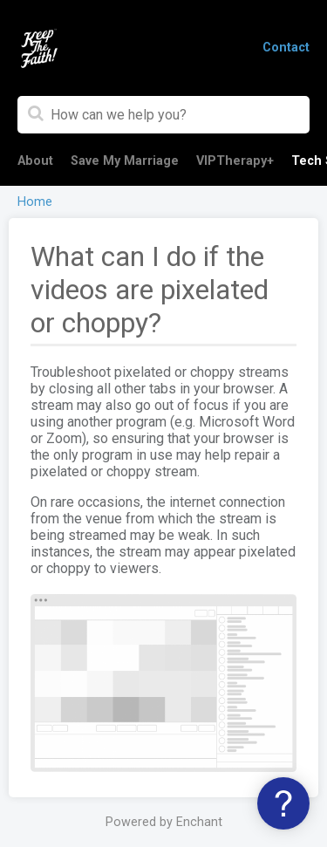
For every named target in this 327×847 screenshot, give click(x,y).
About (35, 161)
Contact (286, 47)
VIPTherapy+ (235, 161)
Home (34, 202)
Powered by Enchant (164, 822)
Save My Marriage (125, 161)
